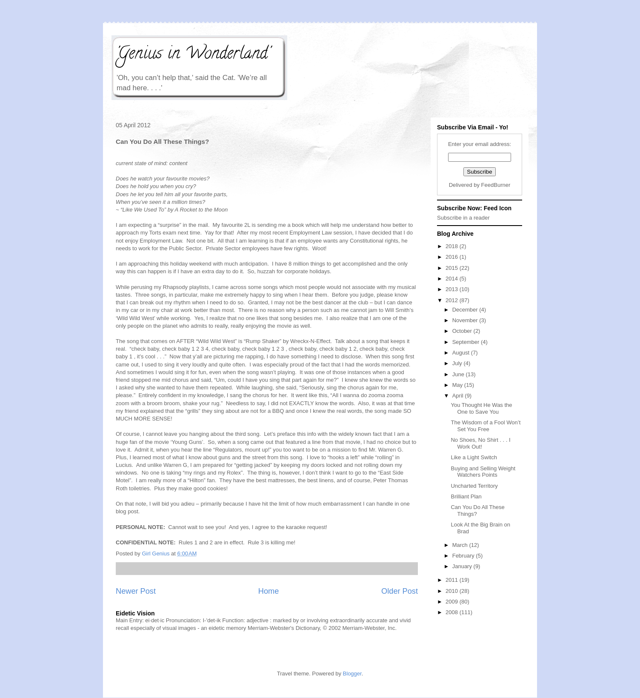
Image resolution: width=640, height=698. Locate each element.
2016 (453, 257)
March (460, 545)
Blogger (352, 673)
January (463, 566)
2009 (453, 601)
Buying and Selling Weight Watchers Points (483, 471)
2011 (453, 580)
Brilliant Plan (466, 496)
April (458, 395)
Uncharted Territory (474, 486)
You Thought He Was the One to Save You (481, 408)
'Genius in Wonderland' (193, 54)
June (459, 374)
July (458, 363)
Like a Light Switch (474, 457)
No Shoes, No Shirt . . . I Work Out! (480, 443)
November (466, 320)
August (461, 352)
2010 (453, 591)
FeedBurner (496, 185)
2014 (453, 278)
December (466, 309)
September (466, 342)
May (458, 385)
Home (268, 591)
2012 (453, 300)
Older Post (399, 591)
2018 (453, 246)
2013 (453, 289)
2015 (453, 268)
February (464, 555)
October (463, 331)
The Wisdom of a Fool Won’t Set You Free (485, 425)
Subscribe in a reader (463, 218)
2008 (453, 612)
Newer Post (136, 591)
